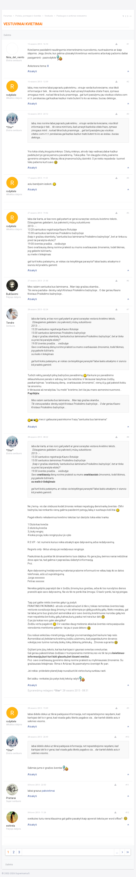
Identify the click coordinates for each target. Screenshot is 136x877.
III (48, 66)
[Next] (130, 16)
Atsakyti (32, 71)
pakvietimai (48, 790)
